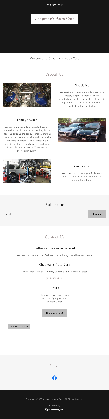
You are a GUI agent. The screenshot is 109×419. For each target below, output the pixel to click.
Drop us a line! (54, 313)
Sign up (96, 214)
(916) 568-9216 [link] (54, 5)
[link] (54, 19)
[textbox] (43, 214)
